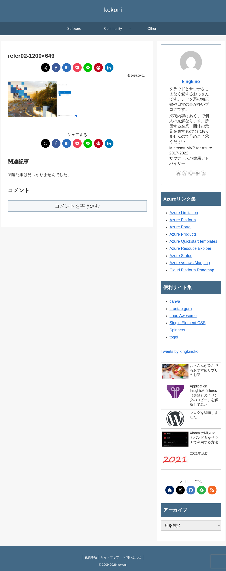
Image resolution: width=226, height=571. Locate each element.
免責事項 (90, 557)
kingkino (191, 81)
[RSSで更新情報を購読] (203, 173)
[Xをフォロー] (184, 173)
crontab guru (181, 308)
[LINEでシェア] (87, 67)
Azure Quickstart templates (193, 241)
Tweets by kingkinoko (179, 351)
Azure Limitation (184, 212)
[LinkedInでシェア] (109, 67)
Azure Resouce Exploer (190, 248)
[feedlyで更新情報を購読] (197, 173)
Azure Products (183, 234)
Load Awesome (183, 316)
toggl (174, 337)
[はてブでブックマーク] (66, 67)
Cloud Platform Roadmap (192, 270)
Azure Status (181, 256)
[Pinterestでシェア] (98, 67)
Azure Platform (183, 220)
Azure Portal (180, 227)
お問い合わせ (133, 557)
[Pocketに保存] (77, 67)
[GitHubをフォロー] (191, 173)
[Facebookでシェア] (56, 67)
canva (175, 301)
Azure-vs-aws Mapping (190, 263)
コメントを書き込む (77, 206)
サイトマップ (110, 557)
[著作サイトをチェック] (178, 173)
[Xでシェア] (45, 67)
